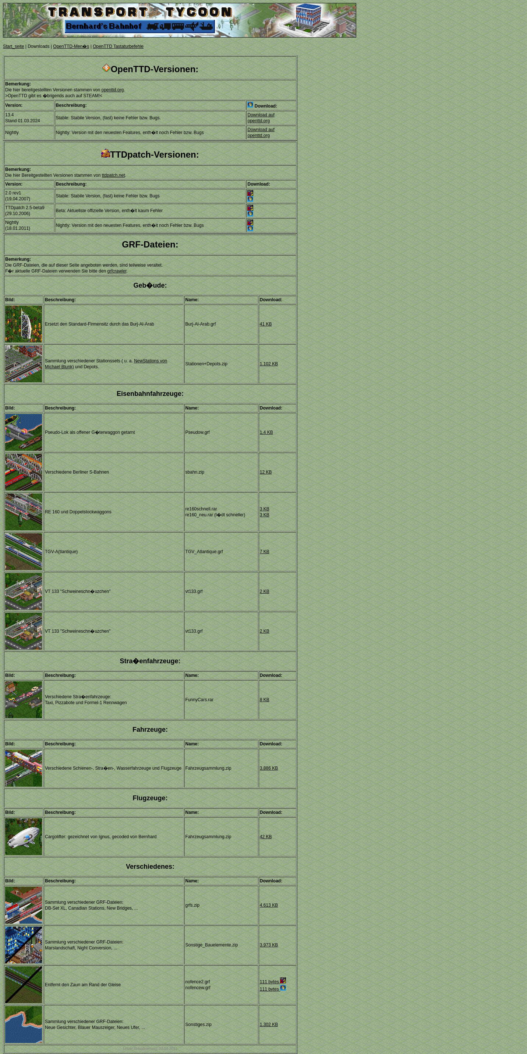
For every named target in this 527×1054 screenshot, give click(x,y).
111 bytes (273, 981)
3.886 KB (269, 768)
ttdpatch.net (113, 175)
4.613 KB (269, 905)
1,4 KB (266, 432)
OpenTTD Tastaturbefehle (118, 46)
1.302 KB (269, 1024)
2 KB (264, 591)
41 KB (266, 324)
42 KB (266, 836)
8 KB (264, 699)
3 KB (264, 509)
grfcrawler (116, 271)
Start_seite (13, 46)
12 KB (266, 472)
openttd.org (112, 89)
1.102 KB (269, 363)
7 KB (264, 551)
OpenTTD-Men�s (71, 46)
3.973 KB (269, 945)
